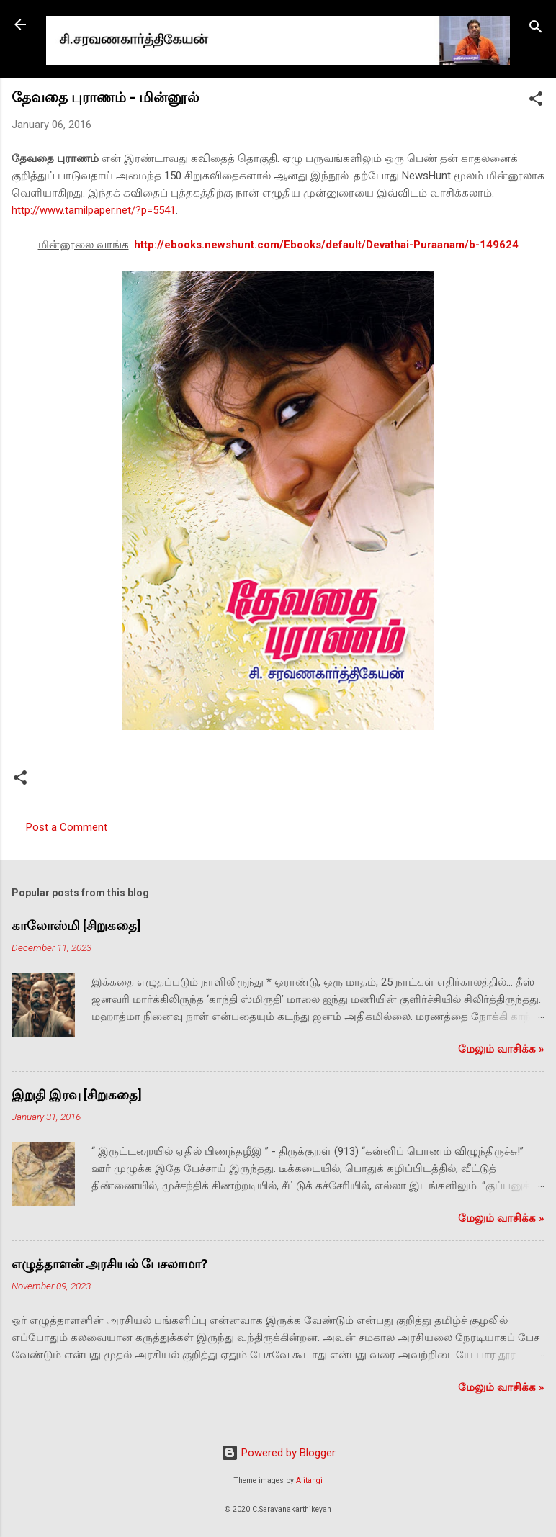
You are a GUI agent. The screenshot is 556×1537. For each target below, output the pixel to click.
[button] (535, 101)
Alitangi (309, 1480)
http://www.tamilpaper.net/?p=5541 (94, 210)
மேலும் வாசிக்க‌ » (501, 1048)
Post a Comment (66, 827)
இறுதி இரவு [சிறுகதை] (77, 1094)
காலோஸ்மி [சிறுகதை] (76, 925)
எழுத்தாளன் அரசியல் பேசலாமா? (109, 1263)
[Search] (535, 29)
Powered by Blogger (278, 1452)
